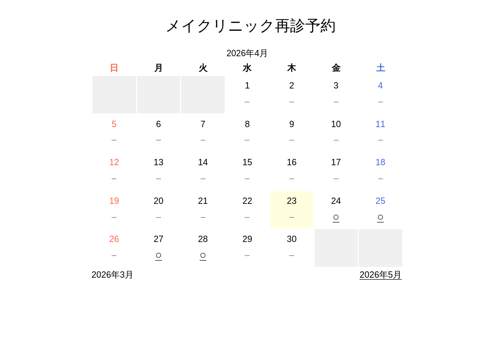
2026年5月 (381, 275)
